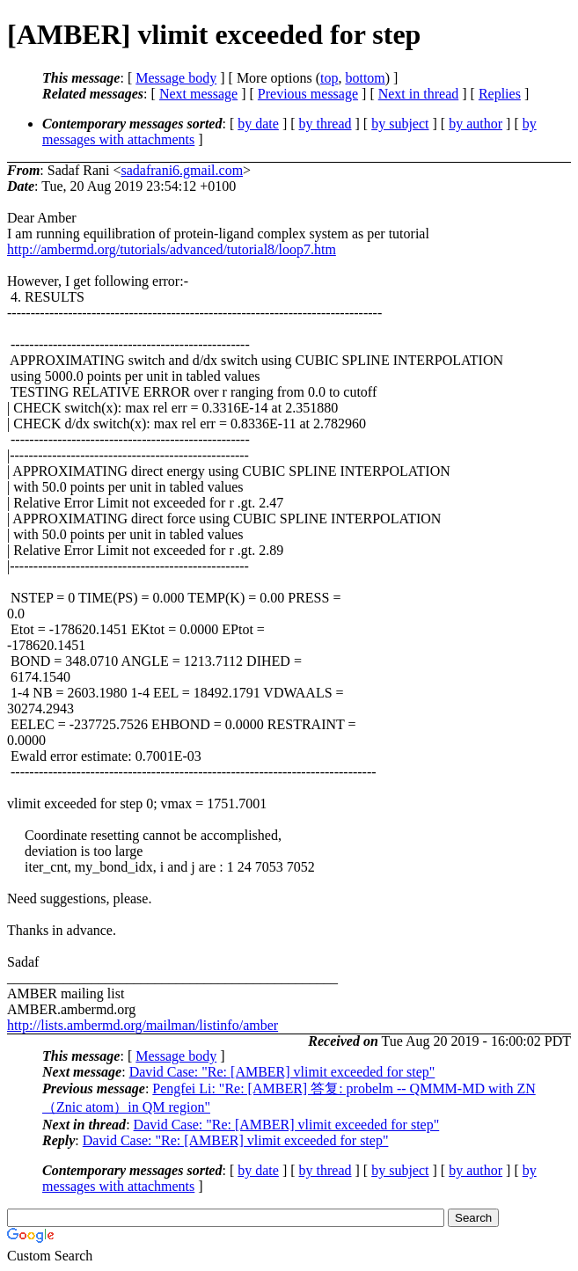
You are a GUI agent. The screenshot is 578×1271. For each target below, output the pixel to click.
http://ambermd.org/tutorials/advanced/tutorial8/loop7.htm (171, 249)
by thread (325, 123)
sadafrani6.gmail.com (182, 170)
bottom (364, 77)
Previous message (308, 93)
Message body (175, 77)
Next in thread (418, 93)
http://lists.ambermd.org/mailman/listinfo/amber (142, 1025)
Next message (198, 93)
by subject (399, 123)
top (329, 77)
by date (258, 123)
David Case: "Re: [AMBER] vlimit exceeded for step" (282, 1071)
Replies (500, 93)
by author (475, 123)
